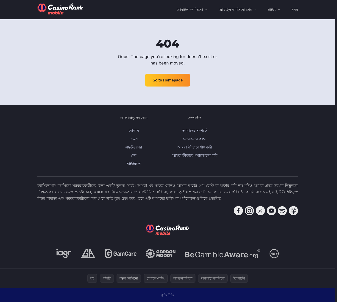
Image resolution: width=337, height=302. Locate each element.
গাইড (272, 9)
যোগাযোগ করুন (194, 138)
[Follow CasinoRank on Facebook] (238, 210)
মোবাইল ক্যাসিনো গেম (235, 9)
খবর (294, 9)
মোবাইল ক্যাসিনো (189, 9)
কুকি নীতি (167, 295)
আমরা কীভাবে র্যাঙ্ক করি (194, 147)
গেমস (134, 138)
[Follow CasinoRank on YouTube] (271, 210)
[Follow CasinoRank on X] (260, 210)
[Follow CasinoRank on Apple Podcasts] (293, 210)
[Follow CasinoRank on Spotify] (282, 210)
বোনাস (133, 130)
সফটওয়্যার (133, 147)
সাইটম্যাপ (133, 163)
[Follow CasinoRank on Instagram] (249, 210)
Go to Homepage (168, 80)
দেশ (133, 155)
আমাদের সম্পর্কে (194, 130)
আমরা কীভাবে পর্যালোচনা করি (194, 155)
